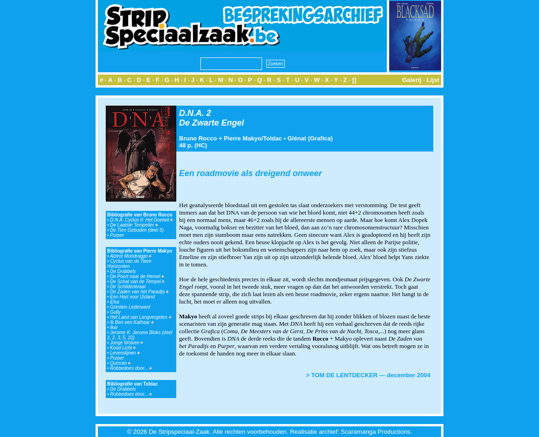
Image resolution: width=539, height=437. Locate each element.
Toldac (272, 138)
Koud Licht (123, 347)
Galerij (412, 79)
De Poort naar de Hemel (137, 276)
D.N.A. (191, 113)
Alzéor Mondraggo (131, 256)
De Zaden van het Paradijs (139, 291)
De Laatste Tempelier (134, 225)
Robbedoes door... (131, 368)
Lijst (433, 79)
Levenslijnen (125, 352)
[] (354, 79)
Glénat (297, 138)
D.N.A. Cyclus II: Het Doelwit (141, 219)
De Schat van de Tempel (137, 281)
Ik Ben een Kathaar (132, 322)
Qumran (120, 363)
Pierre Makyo (242, 138)
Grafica (320, 138)
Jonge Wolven (126, 342)
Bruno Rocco (198, 138)
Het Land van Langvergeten (140, 317)
